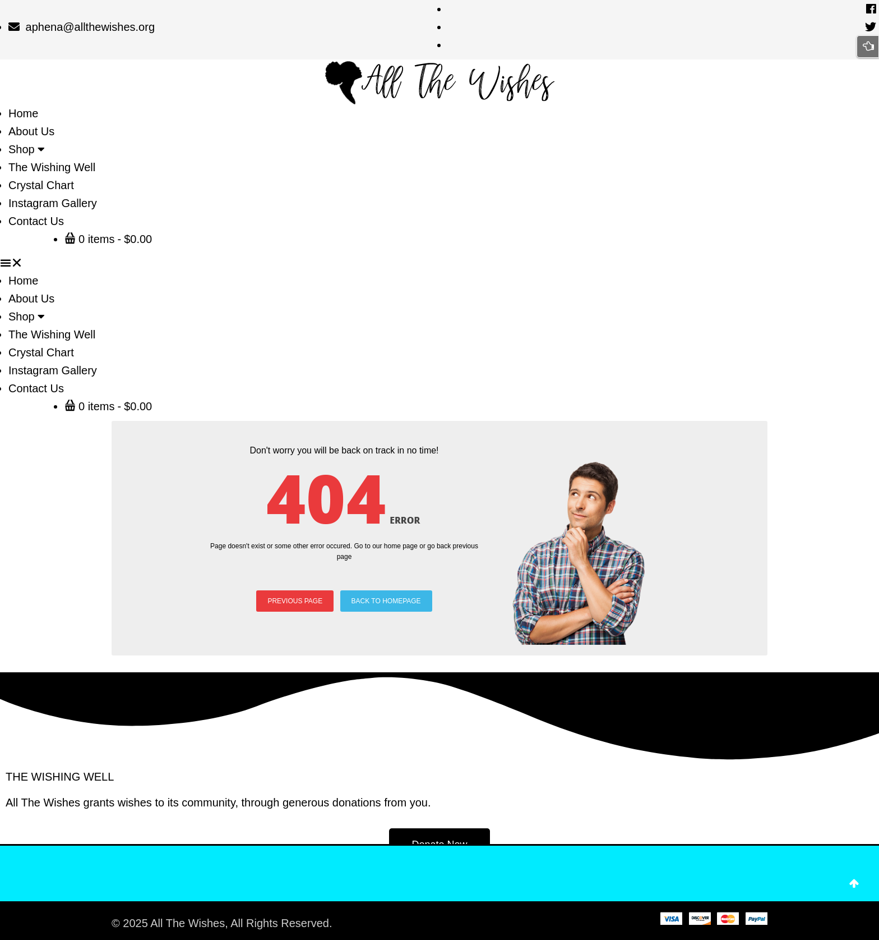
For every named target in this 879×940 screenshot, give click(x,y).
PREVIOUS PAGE (294, 601)
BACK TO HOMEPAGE (386, 601)
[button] (439, 263)
